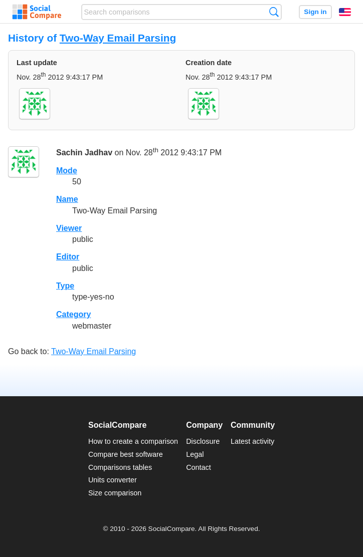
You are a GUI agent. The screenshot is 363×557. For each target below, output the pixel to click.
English (345, 12)
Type (65, 286)
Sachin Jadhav (84, 152)
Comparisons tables (120, 467)
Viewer (69, 228)
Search (274, 12)
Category (73, 314)
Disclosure (203, 441)
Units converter (112, 480)
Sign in (315, 12)
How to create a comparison (133, 441)
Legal (195, 454)
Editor (67, 256)
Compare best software (125, 454)
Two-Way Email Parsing (118, 38)
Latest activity (252, 441)
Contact (198, 467)
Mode (66, 170)
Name (67, 199)
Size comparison (114, 493)
